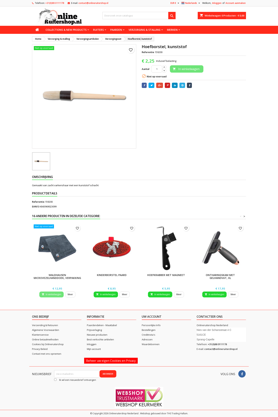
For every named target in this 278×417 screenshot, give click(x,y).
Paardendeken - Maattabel (102, 325)
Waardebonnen (150, 344)
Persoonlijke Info (151, 325)
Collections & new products (66, 29)
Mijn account (94, 349)
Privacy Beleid (40, 349)
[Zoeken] (139, 15)
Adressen (147, 339)
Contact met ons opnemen (46, 353)
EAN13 (35, 206)
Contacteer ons (210, 317)
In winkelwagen (186, 69)
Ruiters (98, 29)
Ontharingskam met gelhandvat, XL (220, 276)
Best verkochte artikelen (100, 339)
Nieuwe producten (97, 334)
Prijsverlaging (94, 330)
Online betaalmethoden (45, 339)
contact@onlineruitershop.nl (93, 3)
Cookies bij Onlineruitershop (48, 344)
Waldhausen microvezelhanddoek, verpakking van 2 (57, 278)
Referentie (148, 52)
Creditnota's (148, 334)
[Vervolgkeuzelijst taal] (191, 3)
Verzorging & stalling (144, 29)
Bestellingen (148, 330)
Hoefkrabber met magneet (166, 275)
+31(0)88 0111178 (54, 3)
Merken (172, 29)
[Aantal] (156, 69)
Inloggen (216, 3)
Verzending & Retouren (45, 325)
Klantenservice (40, 334)
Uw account (151, 317)
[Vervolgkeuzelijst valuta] (175, 3)
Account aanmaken (236, 3)
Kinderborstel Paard (112, 275)
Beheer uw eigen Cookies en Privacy (111, 361)
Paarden (116, 29)
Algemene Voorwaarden (45, 330)
